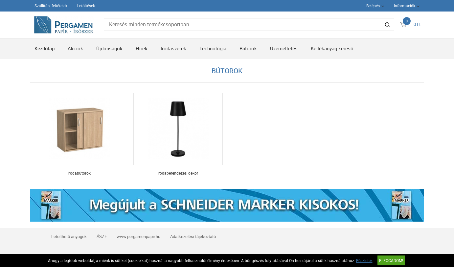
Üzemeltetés (284, 48)
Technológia (212, 48)
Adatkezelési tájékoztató (193, 236)
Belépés (373, 5)
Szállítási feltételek (50, 5)
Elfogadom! (391, 260)
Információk (404, 5)
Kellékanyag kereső (332, 48)
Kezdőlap (44, 48)
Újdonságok (109, 48)
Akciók (75, 48)
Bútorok (248, 48)
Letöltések (86, 5)
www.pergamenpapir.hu (138, 236)
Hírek (142, 48)
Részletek (364, 260)
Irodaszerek (173, 48)
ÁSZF (102, 236)
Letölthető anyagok (69, 236)
